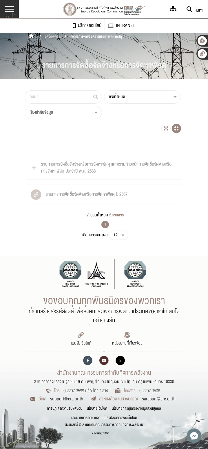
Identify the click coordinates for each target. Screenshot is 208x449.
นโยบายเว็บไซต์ (97, 408)
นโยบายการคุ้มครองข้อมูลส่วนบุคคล (136, 408)
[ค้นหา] (63, 97)
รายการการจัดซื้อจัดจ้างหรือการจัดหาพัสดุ (95, 36)
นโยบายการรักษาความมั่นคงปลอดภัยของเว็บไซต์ (104, 418)
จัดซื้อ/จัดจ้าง (53, 36)
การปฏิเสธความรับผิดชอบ (64, 408)
